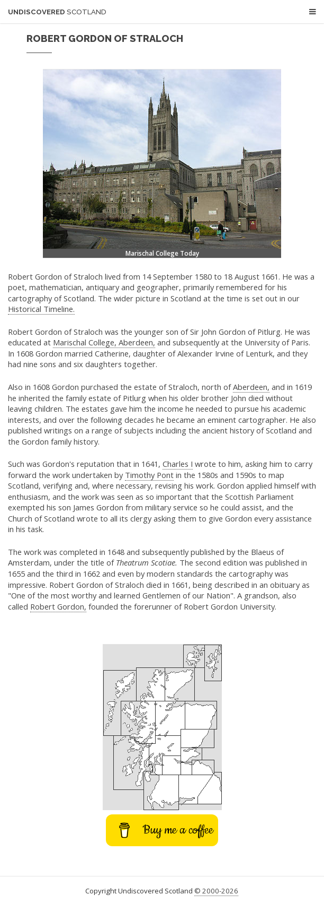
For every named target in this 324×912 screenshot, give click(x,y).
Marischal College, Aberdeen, (104, 342)
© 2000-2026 (216, 891)
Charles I (178, 463)
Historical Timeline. (41, 308)
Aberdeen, (251, 386)
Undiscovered (57, 12)
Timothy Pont (149, 475)
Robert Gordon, (58, 606)
